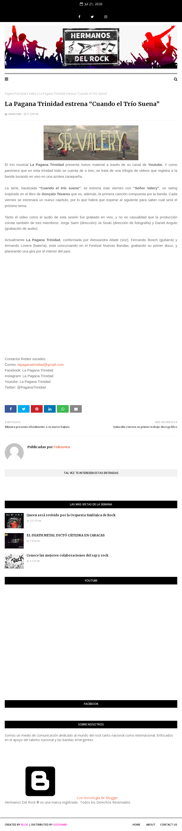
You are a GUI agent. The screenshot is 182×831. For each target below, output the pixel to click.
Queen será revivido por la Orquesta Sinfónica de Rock (71, 515)
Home (136, 824)
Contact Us (168, 824)
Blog (24, 824)
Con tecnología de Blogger (61, 798)
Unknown (14, 114)
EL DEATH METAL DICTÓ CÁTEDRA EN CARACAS (66, 535)
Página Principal (15, 94)
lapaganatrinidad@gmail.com (41, 364)
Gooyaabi (60, 824)
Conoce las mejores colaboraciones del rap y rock (67, 555)
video (32, 94)
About (150, 824)
